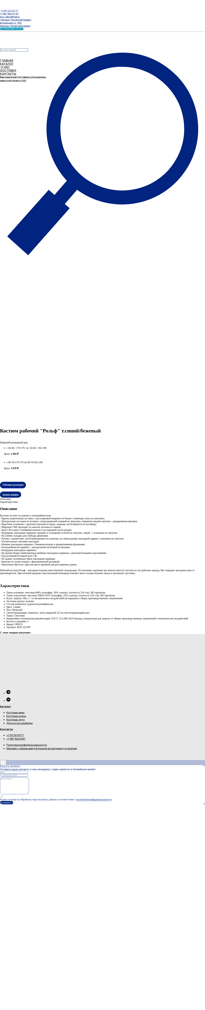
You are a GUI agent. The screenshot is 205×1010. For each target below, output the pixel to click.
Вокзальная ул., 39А (11, 22)
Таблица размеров (13, 484)
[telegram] (8, 693)
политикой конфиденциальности (94, 799)
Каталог (5, 706)
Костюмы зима (15, 712)
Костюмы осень (16, 716)
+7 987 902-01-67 (9, 13)
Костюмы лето (15, 719)
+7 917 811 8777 (15, 735)
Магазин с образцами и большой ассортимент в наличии (41, 748)
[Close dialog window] (3, 762)
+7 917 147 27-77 (9, 10)
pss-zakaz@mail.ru (10, 16)
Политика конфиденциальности (26, 745)
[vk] (8, 700)
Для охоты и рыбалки (19, 723)
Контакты (6, 729)
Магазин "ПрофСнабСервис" (16, 19)
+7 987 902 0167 (15, 739)
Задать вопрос (10, 494)
